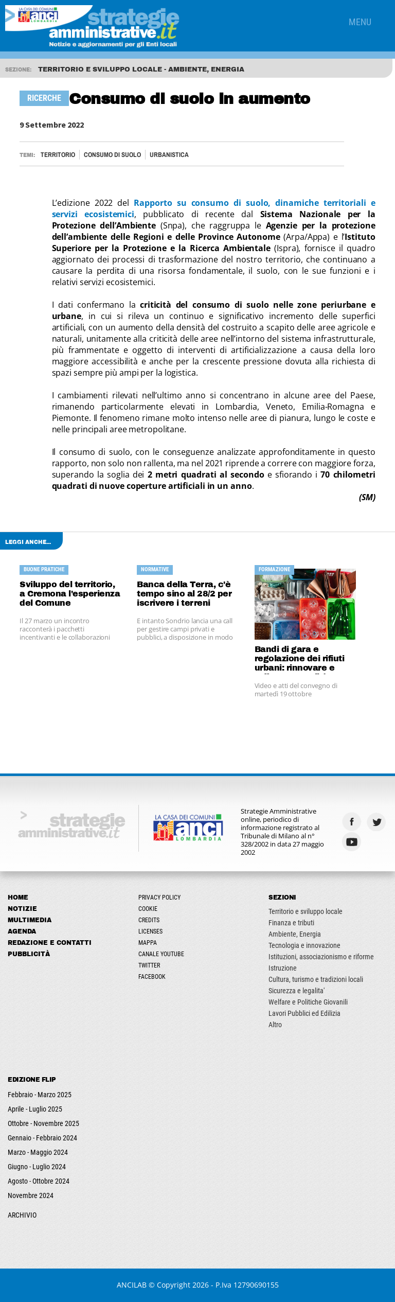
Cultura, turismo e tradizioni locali (315, 979)
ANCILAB (132, 1285)
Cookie (147, 909)
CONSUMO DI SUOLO (112, 154)
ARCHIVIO (22, 1215)
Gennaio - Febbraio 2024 (42, 1138)
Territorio (58, 154)
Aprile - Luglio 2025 (35, 1109)
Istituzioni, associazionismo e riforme (321, 957)
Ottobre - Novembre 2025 (43, 1123)
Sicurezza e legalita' (296, 991)
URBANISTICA (169, 154)
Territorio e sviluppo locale (305, 911)
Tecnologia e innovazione (304, 945)
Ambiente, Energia (294, 934)
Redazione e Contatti (50, 943)
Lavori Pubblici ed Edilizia (304, 1013)
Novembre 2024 (30, 1195)
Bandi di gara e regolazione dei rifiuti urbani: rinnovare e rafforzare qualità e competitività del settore (300, 659)
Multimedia (29, 920)
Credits (148, 920)
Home (18, 897)
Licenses (150, 931)
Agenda (22, 931)
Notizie (22, 909)
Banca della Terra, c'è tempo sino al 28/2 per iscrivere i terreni (184, 593)
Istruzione (282, 968)
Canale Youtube (161, 954)
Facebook (152, 977)
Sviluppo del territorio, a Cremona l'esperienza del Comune (70, 593)
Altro (275, 1025)
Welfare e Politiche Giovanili (308, 1002)
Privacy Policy (159, 897)
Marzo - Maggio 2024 (38, 1152)
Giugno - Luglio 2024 (37, 1167)
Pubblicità (29, 954)
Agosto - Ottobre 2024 (38, 1181)
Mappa (147, 943)
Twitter (149, 965)
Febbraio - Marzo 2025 (39, 1094)
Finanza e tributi (291, 923)
